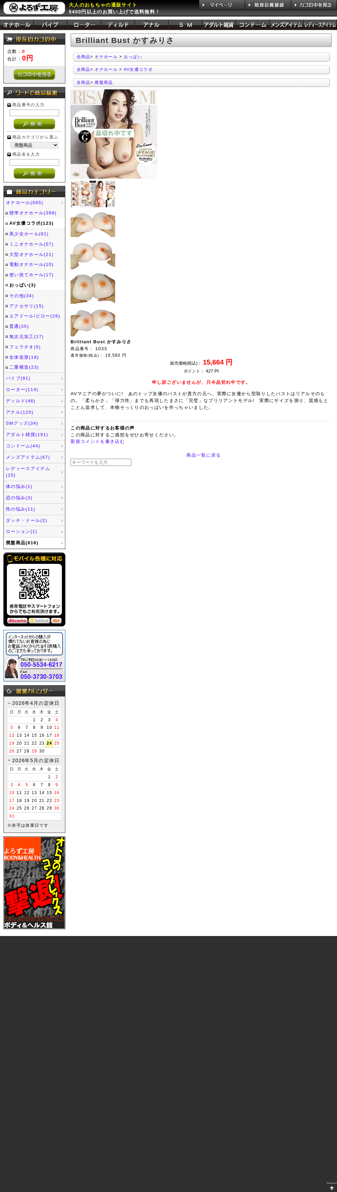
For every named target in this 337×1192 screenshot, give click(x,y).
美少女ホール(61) (29, 233)
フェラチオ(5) (25, 346)
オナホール (106, 56)
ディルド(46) (20, 400)
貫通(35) (19, 326)
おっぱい (133, 56)
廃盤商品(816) (22, 542)
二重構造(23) (24, 367)
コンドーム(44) (23, 445)
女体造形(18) (24, 357)
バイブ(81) (18, 378)
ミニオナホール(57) (31, 244)
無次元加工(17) (26, 336)
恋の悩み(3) (19, 497)
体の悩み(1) (19, 486)
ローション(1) (21, 531)
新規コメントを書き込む (97, 441)
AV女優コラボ (138, 69)
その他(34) (21, 295)
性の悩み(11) (20, 509)
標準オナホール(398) (33, 212)
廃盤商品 (104, 82)
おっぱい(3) (22, 285)
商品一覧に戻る (203, 455)
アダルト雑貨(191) (27, 434)
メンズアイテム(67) (28, 457)
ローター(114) (22, 389)
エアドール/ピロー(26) (34, 316)
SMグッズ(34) (22, 423)
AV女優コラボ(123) (31, 223)
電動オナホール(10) (31, 264)
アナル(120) (19, 412)
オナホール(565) (24, 202)
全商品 (83, 56)
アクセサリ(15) (26, 306)
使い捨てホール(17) (31, 274)
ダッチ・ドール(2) (26, 520)
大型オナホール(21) (31, 254)
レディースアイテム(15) (28, 472)
